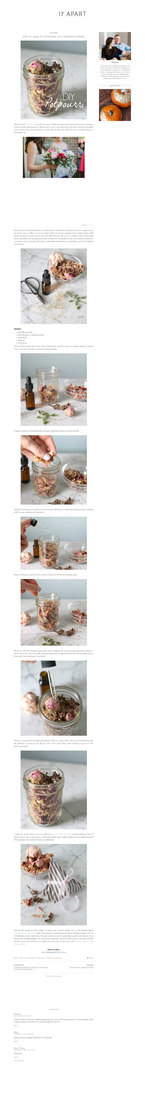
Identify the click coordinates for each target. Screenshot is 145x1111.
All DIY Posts (60, 952)
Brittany (17, 1014)
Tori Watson (90, 225)
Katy (16, 1032)
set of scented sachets (62, 834)
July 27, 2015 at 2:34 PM (22, 1016)
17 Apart (73, 14)
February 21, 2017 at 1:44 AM (24, 1050)
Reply (16, 1025)
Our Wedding (47, 952)
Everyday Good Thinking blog (25, 933)
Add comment (19, 1060)
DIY (17, 958)
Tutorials (49, 958)
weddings (58, 958)
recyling (40, 958)
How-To (22, 958)
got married (31, 124)
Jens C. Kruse (19, 1048)
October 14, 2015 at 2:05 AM (24, 1034)
